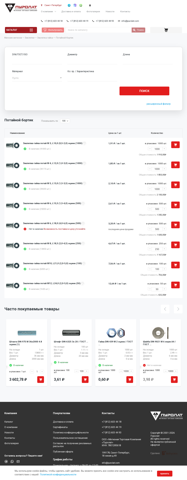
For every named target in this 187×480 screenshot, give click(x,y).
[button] (37, 82)
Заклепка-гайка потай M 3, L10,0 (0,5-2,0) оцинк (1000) (52, 147)
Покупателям (61, 413)
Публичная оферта (63, 451)
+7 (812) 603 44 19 (79, 21)
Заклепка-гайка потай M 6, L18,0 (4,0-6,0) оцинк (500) (52, 228)
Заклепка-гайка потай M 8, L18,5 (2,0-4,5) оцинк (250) (52, 247)
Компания (10, 413)
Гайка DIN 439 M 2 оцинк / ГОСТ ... (115, 351)
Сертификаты (60, 427)
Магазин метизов (13, 42)
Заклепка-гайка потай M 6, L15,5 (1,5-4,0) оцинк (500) (52, 208)
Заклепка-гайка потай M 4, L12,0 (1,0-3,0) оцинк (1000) (52, 167)
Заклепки (29, 42)
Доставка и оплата (70, 11)
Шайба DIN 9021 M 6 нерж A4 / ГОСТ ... (159, 351)
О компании (46, 11)
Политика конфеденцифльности (71, 432)
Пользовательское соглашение (70, 438)
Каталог (15, 30)
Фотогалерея (92, 11)
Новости (109, 11)
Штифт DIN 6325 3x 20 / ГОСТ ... (71, 349)
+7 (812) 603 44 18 (53, 21)
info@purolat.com (129, 21)
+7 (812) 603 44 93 (104, 21)
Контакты (125, 11)
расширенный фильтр (159, 108)
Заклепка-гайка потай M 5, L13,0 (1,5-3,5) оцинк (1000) (52, 187)
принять (163, 473)
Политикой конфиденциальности (60, 474)
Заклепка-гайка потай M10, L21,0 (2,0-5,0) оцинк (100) (52, 268)
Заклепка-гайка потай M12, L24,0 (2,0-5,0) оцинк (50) (51, 288)
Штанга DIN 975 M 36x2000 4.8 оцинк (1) (25, 351)
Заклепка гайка (45, 42)
